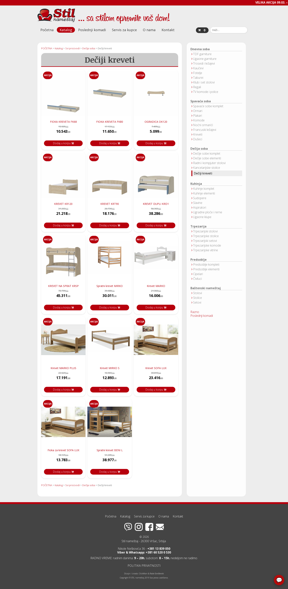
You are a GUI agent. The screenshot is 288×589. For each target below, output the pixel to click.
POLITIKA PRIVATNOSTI (144, 566)
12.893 (109, 378)
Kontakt (168, 30)
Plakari (197, 115)
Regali (197, 87)
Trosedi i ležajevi (204, 63)
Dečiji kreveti (203, 173)
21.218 (63, 214)
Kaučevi (198, 68)
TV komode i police (205, 92)
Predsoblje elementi (206, 269)
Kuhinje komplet (203, 188)
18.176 (109, 214)
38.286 (156, 214)
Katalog (66, 30)
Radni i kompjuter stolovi (209, 163)
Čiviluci (197, 279)
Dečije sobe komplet (206, 153)
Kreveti (197, 134)
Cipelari (198, 274)
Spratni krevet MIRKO (109, 286)
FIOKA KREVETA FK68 (63, 121)
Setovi (197, 302)
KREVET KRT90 (109, 204)
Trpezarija (198, 226)
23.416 (156, 378)
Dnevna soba (200, 49)
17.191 (63, 378)
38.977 (109, 461)
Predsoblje (198, 260)
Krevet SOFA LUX (155, 368)
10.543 (63, 132)
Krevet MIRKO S (109, 368)
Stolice (197, 298)
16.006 (156, 296)
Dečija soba (199, 149)
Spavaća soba (200, 101)
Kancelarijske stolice (206, 168)
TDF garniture (202, 54)
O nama (149, 30)
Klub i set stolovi (204, 82)
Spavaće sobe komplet (208, 106)
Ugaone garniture (204, 59)
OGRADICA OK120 (156, 121)
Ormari (197, 111)
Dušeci (197, 139)
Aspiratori (199, 207)
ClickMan (143, 573)
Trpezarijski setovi (205, 241)
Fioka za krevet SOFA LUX (63, 450)
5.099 (156, 132)
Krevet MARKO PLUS (63, 368)
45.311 (63, 296)
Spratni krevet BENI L (110, 450)
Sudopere (199, 198)
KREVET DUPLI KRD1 (156, 204)
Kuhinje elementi (204, 193)
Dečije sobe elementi (207, 158)
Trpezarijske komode (207, 245)
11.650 (109, 132)
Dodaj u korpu (63, 143)
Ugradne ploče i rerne (207, 212)
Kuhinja (196, 184)
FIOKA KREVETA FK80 (109, 121)
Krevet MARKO (156, 286)
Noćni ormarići (203, 125)
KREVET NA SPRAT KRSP (63, 286)
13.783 (63, 461)
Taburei (198, 77)
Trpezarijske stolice (206, 236)
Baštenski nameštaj (205, 288)
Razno (194, 312)
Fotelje (197, 73)
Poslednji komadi (92, 30)
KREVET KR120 (63, 204)
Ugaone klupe (202, 217)
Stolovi (197, 293)
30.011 (109, 296)
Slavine (197, 203)
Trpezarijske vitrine (205, 250)
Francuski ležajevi (204, 130)
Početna (47, 30)
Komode (199, 120)
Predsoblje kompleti (206, 264)
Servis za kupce (124, 30)
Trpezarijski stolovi (205, 231)
